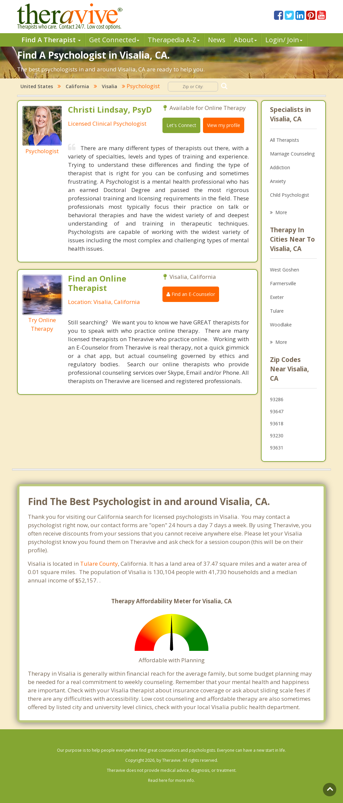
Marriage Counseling (292, 153)
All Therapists (284, 140)
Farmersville (283, 283)
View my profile (223, 125)
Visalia (109, 86)
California (77, 86)
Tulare (277, 311)
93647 (276, 411)
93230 (276, 435)
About (245, 39)
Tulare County (99, 563)
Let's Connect (181, 125)
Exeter (277, 297)
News (216, 39)
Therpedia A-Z (174, 39)
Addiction (280, 167)
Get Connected (114, 39)
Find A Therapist (51, 39)
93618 (276, 423)
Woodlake (281, 324)
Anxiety (278, 181)
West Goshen (284, 269)
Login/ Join (283, 39)
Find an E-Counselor (190, 294)
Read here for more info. (171, 780)
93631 (276, 447)
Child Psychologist (289, 195)
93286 (276, 399)
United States (36, 86)
